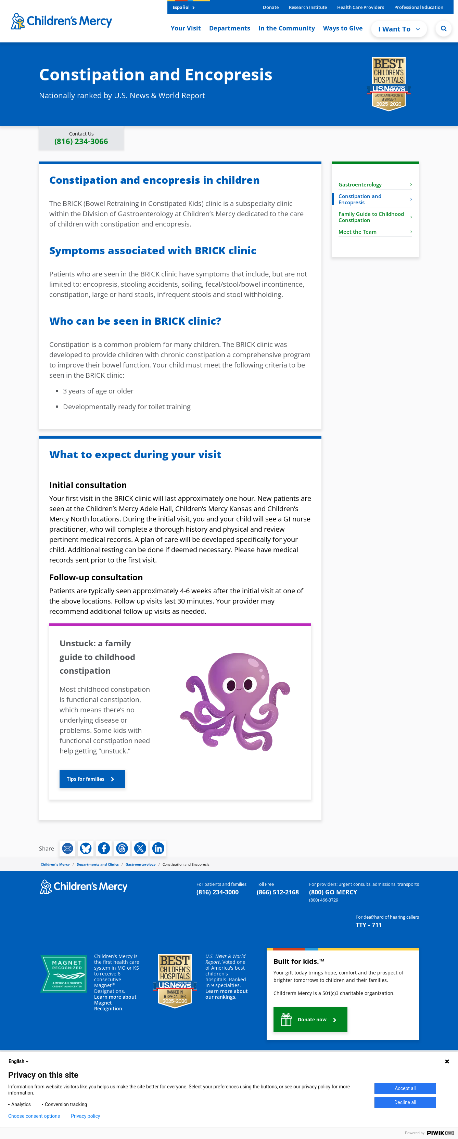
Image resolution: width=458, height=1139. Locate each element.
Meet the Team (375, 232)
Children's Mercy (55, 864)
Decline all (405, 1102)
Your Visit (186, 28)
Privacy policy (85, 1116)
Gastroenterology (375, 184)
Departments (229, 28)
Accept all (405, 1088)
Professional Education (418, 7)
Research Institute (308, 7)
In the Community (286, 28)
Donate (271, 7)
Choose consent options (34, 1116)
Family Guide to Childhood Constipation (375, 217)
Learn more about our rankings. (226, 994)
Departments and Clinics (98, 864)
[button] (81, 138)
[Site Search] (443, 28)
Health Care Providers (360, 7)
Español (184, 7)
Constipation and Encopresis (375, 199)
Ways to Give (343, 28)
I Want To (399, 29)
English (19, 1061)
